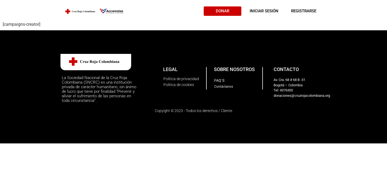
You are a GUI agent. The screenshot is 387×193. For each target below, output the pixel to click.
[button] (222, 11)
